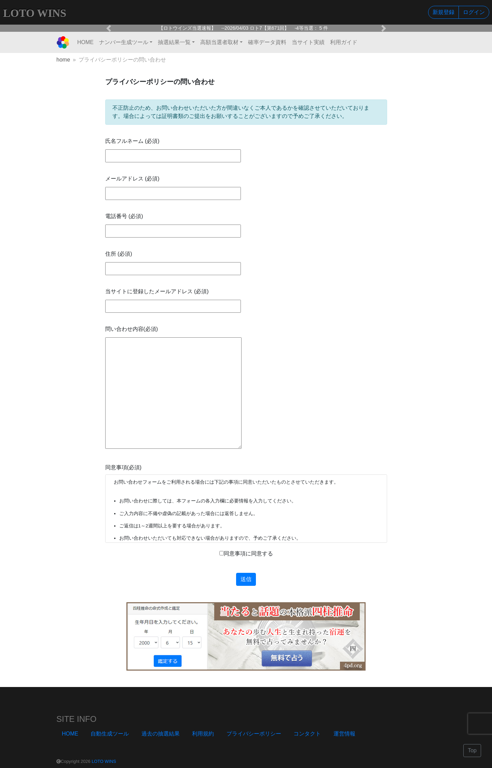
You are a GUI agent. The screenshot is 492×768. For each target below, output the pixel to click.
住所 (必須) (118, 254)
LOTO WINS (104, 761)
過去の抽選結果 (160, 734)
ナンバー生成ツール (123, 42)
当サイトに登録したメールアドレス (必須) (157, 291)
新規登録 (443, 12)
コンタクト (307, 734)
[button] (108, 28)
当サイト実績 (308, 42)
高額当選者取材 (219, 42)
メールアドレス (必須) (132, 178)
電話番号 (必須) (124, 216)
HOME (85, 42)
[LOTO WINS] (63, 42)
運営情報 (344, 734)
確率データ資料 (267, 42)
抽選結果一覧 (174, 42)
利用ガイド (343, 42)
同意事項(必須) (123, 467)
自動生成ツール (110, 734)
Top (472, 750)
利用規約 (203, 734)
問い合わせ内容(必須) (131, 329)
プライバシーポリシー (254, 734)
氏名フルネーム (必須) (132, 141)
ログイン (474, 12)
